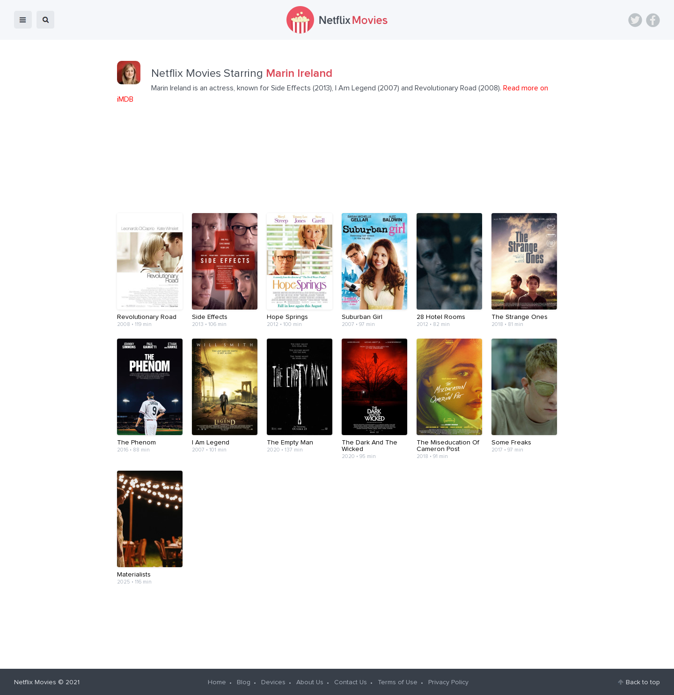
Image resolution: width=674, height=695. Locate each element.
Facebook (653, 20)
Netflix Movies (35, 681)
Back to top (643, 681)
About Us (309, 681)
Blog (243, 681)
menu (23, 20)
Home (217, 681)
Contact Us (350, 681)
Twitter (635, 20)
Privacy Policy (448, 681)
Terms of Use (398, 681)
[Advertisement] (337, 625)
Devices (273, 681)
